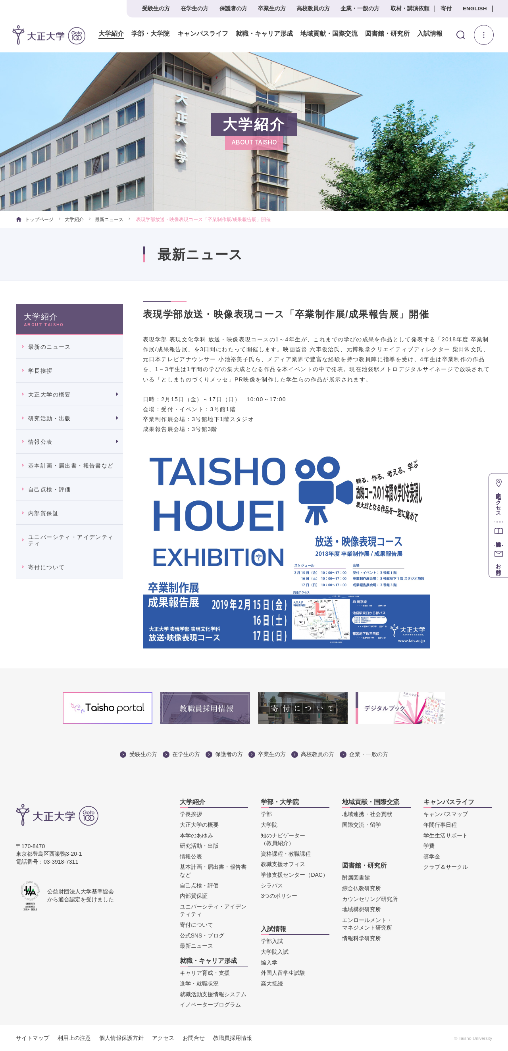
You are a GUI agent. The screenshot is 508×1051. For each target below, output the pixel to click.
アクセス (163, 1038)
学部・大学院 (150, 34)
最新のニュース (49, 347)
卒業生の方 (272, 9)
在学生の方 (194, 9)
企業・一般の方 (360, 9)
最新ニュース (109, 219)
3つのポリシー (279, 896)
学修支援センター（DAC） (294, 875)
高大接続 (272, 983)
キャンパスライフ (202, 34)
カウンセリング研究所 (370, 899)
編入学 (269, 962)
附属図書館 (356, 877)
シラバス (272, 885)
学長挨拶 (40, 371)
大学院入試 (275, 952)
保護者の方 (233, 9)
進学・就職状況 (199, 983)
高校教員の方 (313, 9)
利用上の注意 (74, 1038)
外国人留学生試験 (283, 973)
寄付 (446, 9)
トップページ (35, 219)
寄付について (46, 567)
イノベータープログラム (210, 1004)
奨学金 (431, 856)
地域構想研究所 (361, 909)
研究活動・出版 (49, 418)
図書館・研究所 (387, 34)
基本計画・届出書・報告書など (71, 465)
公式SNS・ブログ (202, 935)
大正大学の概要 (49, 394)
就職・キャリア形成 (263, 34)
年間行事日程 (440, 825)
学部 (266, 814)
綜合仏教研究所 (361, 888)
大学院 (269, 825)
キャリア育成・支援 (205, 973)
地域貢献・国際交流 (328, 34)
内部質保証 (43, 513)
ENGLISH (475, 9)
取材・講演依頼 (410, 9)
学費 (429, 846)
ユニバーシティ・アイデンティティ (71, 540)
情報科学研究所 (361, 938)
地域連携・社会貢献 (367, 814)
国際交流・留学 (361, 825)
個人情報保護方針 (121, 1038)
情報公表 (40, 442)
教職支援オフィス (283, 864)
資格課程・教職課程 (286, 854)
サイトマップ (32, 1038)
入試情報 (430, 34)
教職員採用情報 (232, 1038)
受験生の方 (156, 9)
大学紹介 (111, 34)
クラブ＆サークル (445, 867)
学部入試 (272, 941)
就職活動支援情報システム (213, 994)
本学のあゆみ (196, 835)
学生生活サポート (445, 835)
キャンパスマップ (445, 814)
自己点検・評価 (49, 489)
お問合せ (194, 1038)
